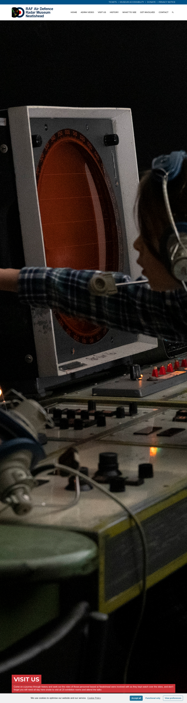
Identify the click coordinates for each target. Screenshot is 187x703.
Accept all (136, 698)
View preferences (173, 698)
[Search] (172, 12)
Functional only (152, 698)
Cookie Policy (94, 698)
